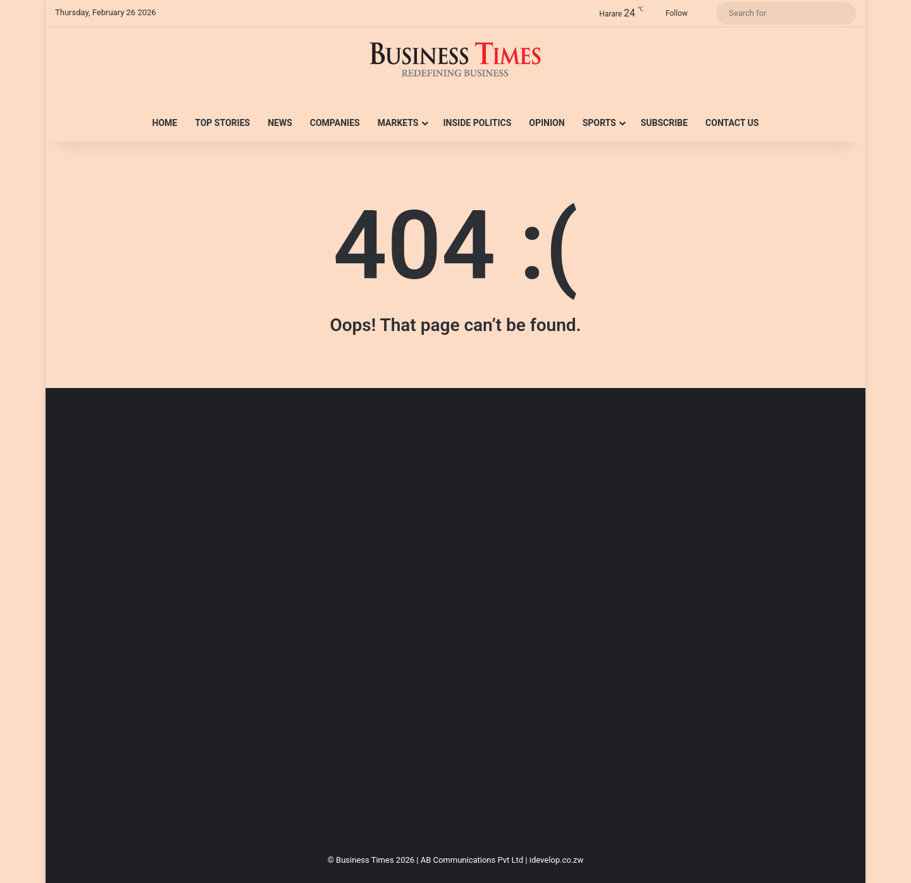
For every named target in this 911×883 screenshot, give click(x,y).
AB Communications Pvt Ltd (472, 860)
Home (165, 123)
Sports (599, 123)
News (280, 123)
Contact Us (732, 123)
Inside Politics (477, 123)
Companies (335, 123)
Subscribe (664, 123)
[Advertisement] (434, 625)
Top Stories (222, 123)
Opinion (546, 123)
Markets (398, 123)
